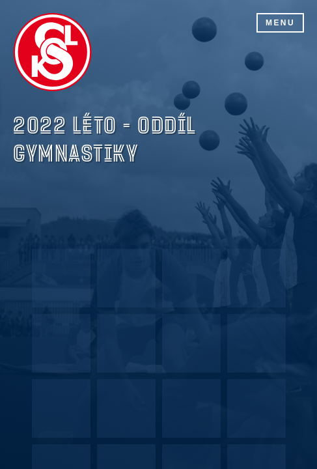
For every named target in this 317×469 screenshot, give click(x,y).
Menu (280, 22)
